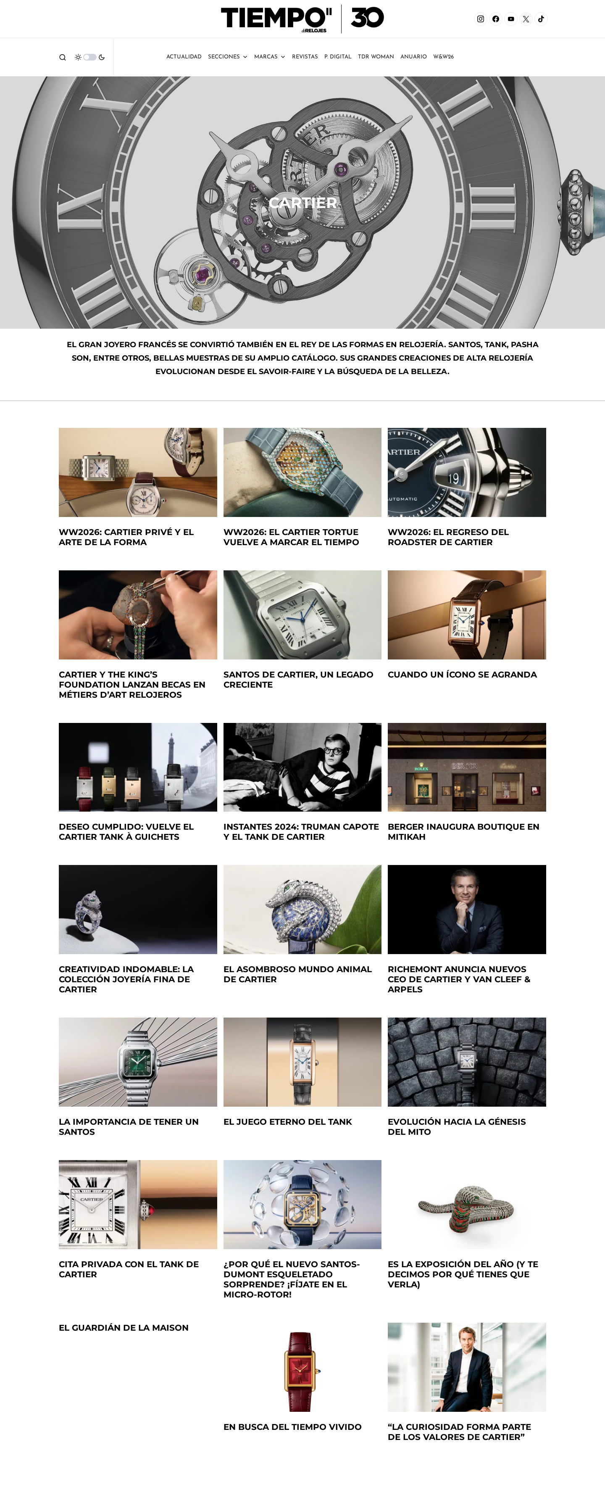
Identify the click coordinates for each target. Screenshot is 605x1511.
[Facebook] (495, 19)
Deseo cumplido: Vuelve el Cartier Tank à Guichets (126, 832)
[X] (526, 19)
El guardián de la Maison (124, 1328)
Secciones (228, 57)
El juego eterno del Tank (288, 1122)
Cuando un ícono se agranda (462, 675)
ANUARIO (413, 57)
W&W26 (443, 57)
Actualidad (184, 57)
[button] (62, 57)
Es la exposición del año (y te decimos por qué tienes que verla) (463, 1274)
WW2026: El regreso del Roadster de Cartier (448, 537)
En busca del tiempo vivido (293, 1427)
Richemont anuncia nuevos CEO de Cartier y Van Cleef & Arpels (459, 979)
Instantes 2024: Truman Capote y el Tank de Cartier (301, 832)
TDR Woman (376, 57)
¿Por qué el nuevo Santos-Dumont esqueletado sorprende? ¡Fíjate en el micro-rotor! (292, 1279)
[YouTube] (511, 19)
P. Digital (338, 57)
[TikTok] (541, 19)
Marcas (270, 57)
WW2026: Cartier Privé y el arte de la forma (126, 537)
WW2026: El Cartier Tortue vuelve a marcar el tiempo (291, 537)
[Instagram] (480, 19)
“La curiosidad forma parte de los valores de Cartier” (459, 1432)
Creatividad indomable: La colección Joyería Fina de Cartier (126, 979)
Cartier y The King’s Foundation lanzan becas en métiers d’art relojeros (132, 685)
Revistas (305, 57)
